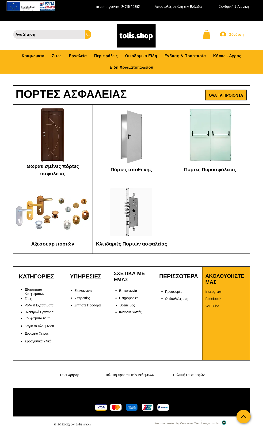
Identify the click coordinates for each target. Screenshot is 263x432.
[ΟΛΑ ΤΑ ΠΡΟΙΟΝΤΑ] (226, 95)
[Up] (243, 416)
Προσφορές (173, 291)
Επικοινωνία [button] (83, 291)
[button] (206, 34)
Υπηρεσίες (82, 298)
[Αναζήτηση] (45, 34)
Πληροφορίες (128, 298)
